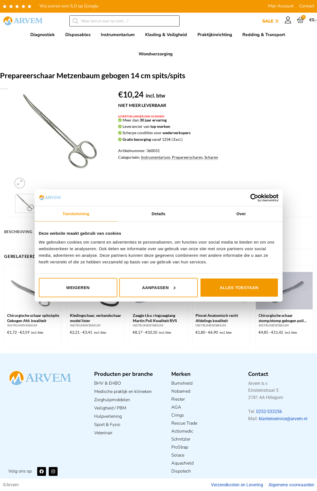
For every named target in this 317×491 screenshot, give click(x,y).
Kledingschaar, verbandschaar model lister (95, 318)
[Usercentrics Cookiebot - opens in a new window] (254, 198)
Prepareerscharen (187, 157)
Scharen (211, 157)
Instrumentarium (155, 157)
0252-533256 (269, 411)
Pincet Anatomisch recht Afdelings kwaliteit (217, 318)
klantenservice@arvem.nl (283, 418)
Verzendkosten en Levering (237, 484)
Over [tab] (241, 213)
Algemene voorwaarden (291, 484)
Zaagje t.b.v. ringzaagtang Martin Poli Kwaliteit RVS (155, 318)
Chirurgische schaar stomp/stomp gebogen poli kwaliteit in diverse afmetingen (281, 318)
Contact (306, 6)
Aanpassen (158, 287)
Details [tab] (159, 213)
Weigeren (78, 287)
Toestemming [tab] (76, 213)
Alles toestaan (239, 287)
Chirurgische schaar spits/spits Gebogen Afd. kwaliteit (33, 318)
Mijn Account (281, 6)
